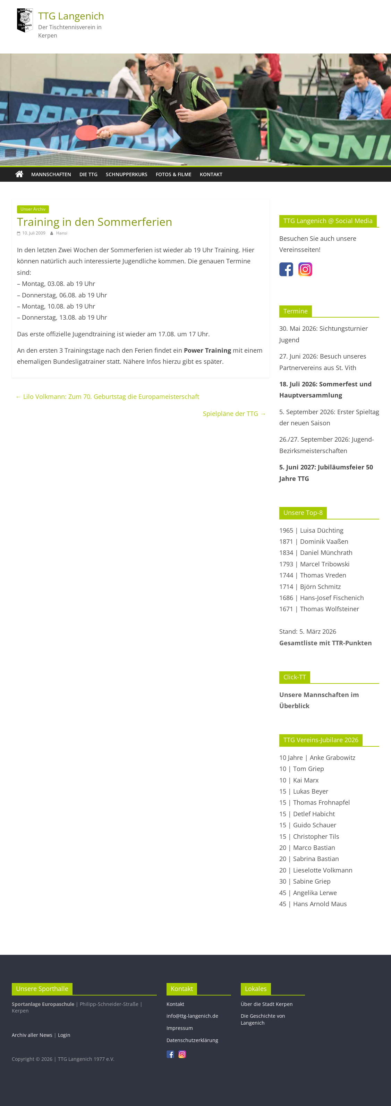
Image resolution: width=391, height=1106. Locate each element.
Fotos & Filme (174, 174)
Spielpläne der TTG (234, 413)
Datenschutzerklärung (192, 1040)
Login (64, 1035)
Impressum (180, 1028)
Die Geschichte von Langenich (263, 1019)
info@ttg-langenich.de (192, 1016)
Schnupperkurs (126, 174)
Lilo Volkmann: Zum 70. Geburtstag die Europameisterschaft (107, 396)
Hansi (61, 233)
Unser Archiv (32, 209)
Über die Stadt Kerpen (267, 1004)
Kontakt (211, 174)
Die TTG (88, 174)
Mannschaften (51, 174)
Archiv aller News (32, 1035)
